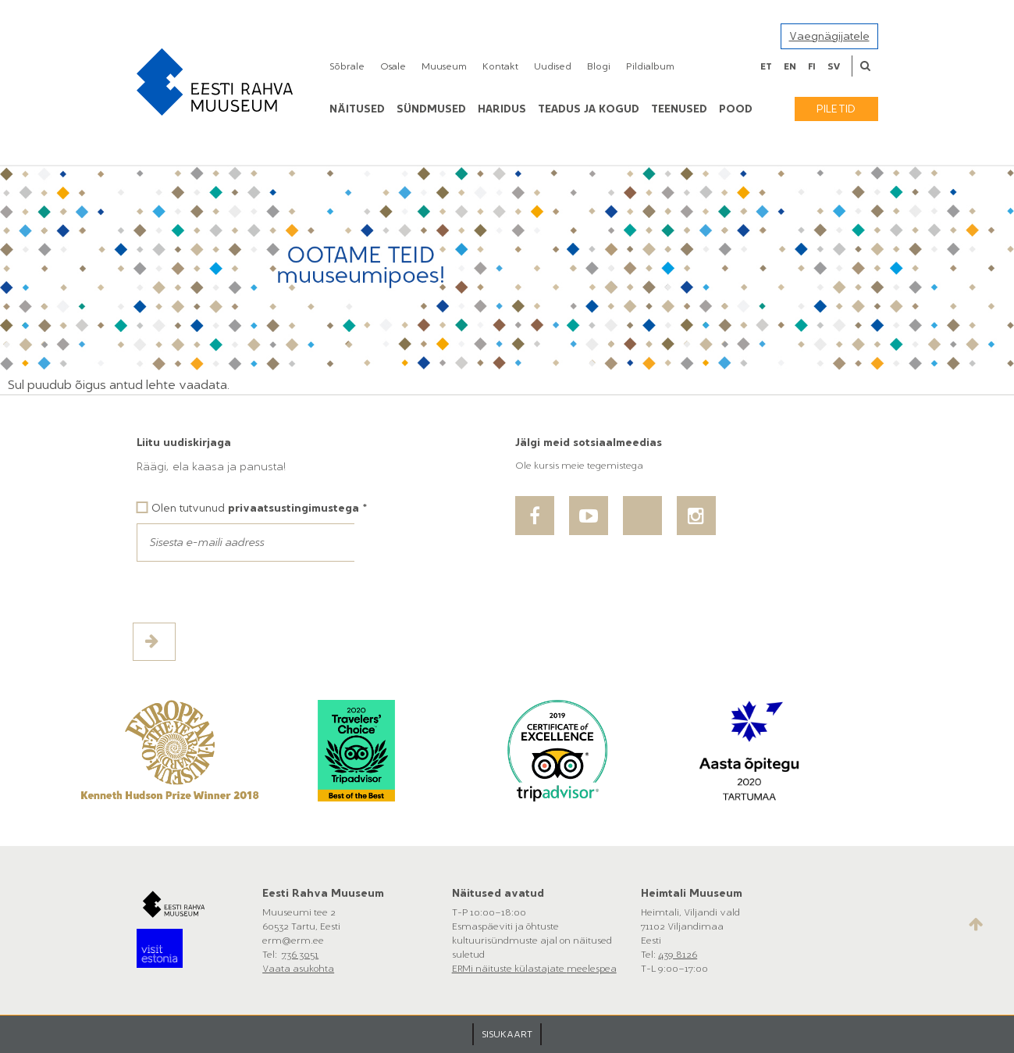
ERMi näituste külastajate (509, 968)
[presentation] (255, 592)
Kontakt (500, 66)
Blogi (598, 66)
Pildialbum (650, 66)
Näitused (357, 109)
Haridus (502, 109)
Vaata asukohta (298, 968)
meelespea (592, 968)
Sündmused (431, 109)
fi (812, 66)
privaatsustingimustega (293, 508)
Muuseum (444, 66)
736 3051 (300, 954)
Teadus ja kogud (588, 109)
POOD (735, 109)
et (766, 66)
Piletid (836, 109)
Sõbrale (347, 66)
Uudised (552, 66)
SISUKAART (507, 1034)
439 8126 (677, 954)
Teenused (679, 109)
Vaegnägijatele (829, 36)
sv (833, 66)
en (790, 66)
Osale (393, 66)
